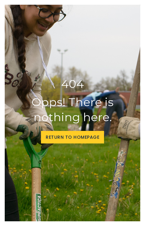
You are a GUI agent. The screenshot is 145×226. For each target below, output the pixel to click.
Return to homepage (72, 137)
